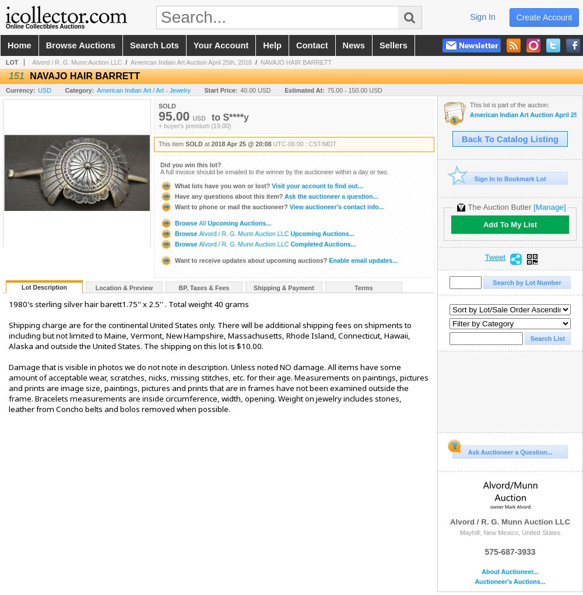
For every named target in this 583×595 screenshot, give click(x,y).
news (354, 45)
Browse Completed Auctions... (258, 244)
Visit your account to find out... (261, 185)
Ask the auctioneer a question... (269, 196)
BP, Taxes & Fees (204, 287)
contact (312, 45)
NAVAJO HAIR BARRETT (296, 62)
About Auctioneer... (510, 572)
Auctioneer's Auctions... (510, 582)
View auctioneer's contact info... (272, 206)
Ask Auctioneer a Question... (502, 450)
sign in (483, 17)
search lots (154, 45)
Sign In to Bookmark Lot (499, 178)
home (19, 45)
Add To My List (510, 224)
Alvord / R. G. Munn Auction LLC (77, 62)
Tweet (495, 258)
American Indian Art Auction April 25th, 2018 (191, 62)
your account (221, 45)
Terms (363, 287)
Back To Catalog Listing (510, 139)
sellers (394, 45)
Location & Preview (124, 287)
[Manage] (549, 207)
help (272, 45)
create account (545, 17)
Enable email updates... (279, 260)
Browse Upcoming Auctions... (215, 223)
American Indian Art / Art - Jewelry (144, 90)
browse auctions (80, 45)
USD (44, 90)
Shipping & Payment (284, 287)
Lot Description (44, 287)
